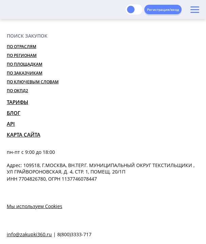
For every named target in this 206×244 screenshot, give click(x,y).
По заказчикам (24, 73)
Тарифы (17, 102)
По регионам (22, 55)
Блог (13, 112)
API (11, 123)
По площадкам (24, 64)
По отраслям (21, 46)
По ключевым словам (33, 82)
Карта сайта (23, 134)
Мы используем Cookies (34, 206)
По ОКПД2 (17, 91)
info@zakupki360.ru (29, 234)
